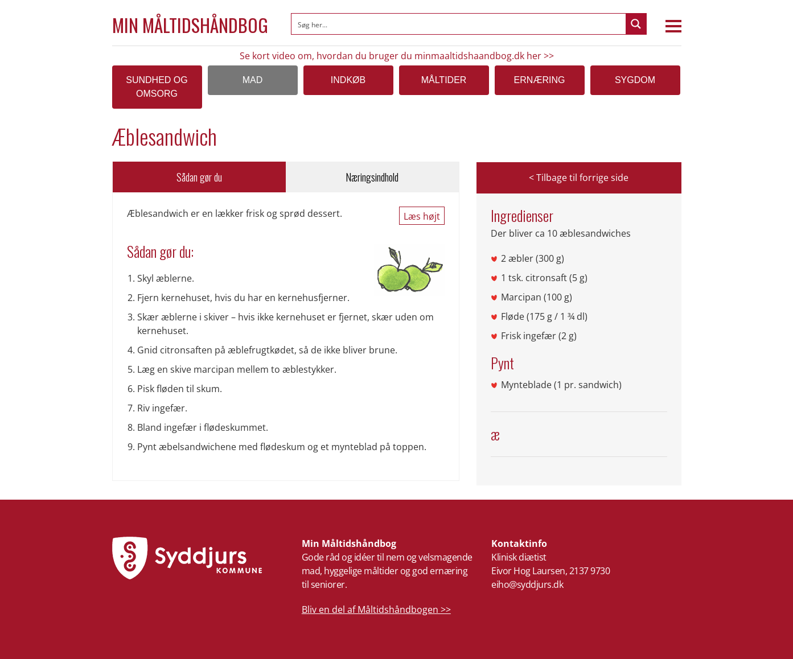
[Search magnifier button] (636, 24)
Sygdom (635, 80)
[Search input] (459, 24)
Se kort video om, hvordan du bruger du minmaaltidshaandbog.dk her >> (397, 56)
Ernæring (539, 80)
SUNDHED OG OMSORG (156, 86)
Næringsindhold (372, 177)
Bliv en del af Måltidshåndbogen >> (376, 609)
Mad (253, 80)
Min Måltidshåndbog (190, 25)
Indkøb (348, 80)
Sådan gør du (199, 177)
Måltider (444, 80)
